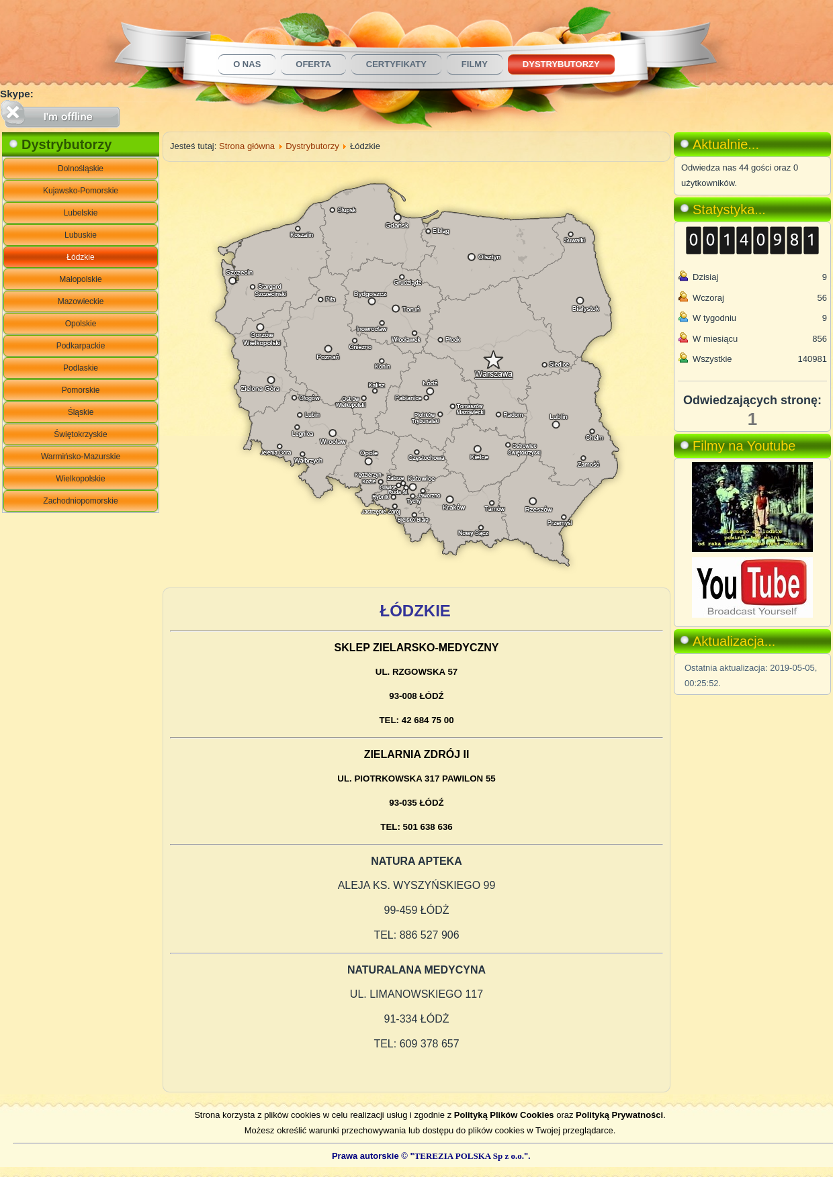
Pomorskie (81, 390)
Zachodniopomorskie (80, 501)
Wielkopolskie (80, 478)
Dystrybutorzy (561, 64)
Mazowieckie (81, 301)
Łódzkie (80, 257)
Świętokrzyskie (80, 434)
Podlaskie (80, 368)
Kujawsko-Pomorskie (80, 190)
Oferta (313, 64)
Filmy (475, 64)
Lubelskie (81, 213)
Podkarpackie (80, 345)
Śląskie (81, 412)
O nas (247, 64)
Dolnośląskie (80, 168)
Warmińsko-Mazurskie (80, 456)
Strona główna (247, 146)
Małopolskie (80, 279)
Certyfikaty (396, 64)
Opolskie (81, 323)
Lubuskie (80, 235)
